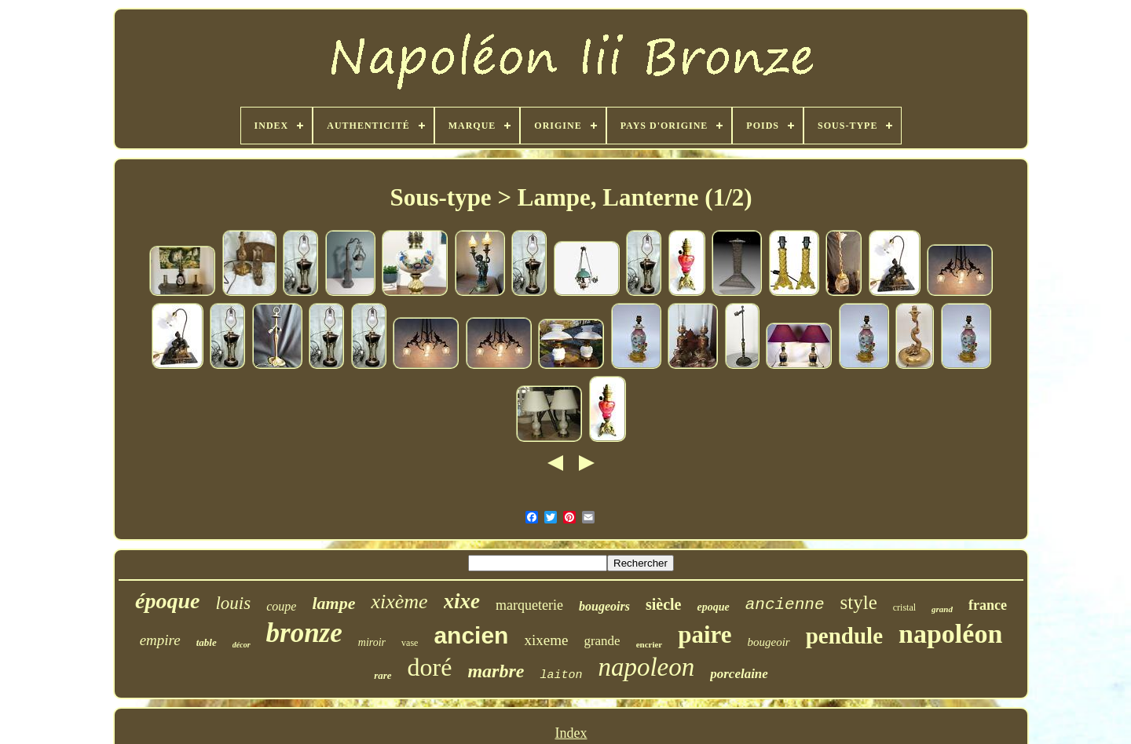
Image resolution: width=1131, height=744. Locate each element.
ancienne (785, 605)
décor (241, 644)
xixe (462, 601)
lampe (333, 603)
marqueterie (529, 605)
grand (942, 609)
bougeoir (769, 642)
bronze (304, 633)
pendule (844, 635)
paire (704, 634)
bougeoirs (604, 606)
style (858, 602)
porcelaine (739, 673)
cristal (904, 607)
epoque (713, 607)
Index (571, 733)
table (206, 642)
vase (409, 642)
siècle (664, 604)
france (987, 605)
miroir (372, 642)
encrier (649, 644)
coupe (281, 606)
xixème (399, 601)
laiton (561, 675)
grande (602, 640)
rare (382, 675)
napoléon (950, 633)
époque (167, 601)
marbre (495, 671)
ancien (471, 635)
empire (160, 640)
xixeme (546, 640)
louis (233, 603)
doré (430, 667)
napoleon (646, 667)
